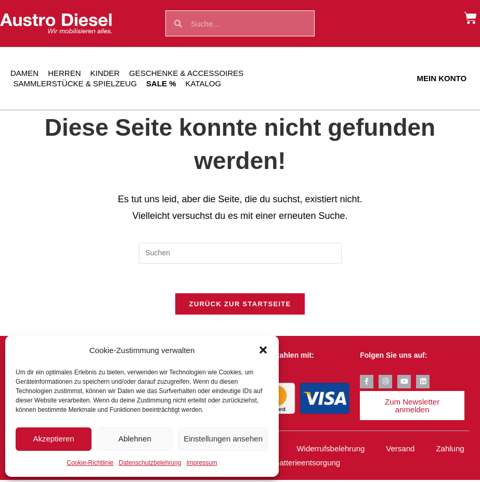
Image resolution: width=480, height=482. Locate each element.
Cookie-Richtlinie (90, 462)
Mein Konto (442, 78)
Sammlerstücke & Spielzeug (75, 83)
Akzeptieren (53, 438)
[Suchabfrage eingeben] (240, 253)
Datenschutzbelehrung (150, 462)
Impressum (201, 462)
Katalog (204, 83)
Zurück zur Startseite (240, 306)
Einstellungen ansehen (223, 438)
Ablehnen (134, 438)
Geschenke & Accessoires (186, 73)
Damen (24, 73)
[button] (263, 350)
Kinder (105, 73)
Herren (64, 73)
